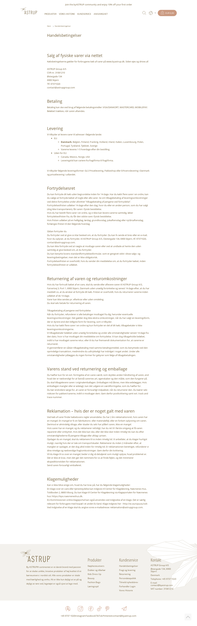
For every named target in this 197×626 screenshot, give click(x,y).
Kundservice (84, 14)
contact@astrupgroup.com (61, 87)
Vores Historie (67, 14)
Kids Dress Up (94, 574)
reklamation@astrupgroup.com (126, 507)
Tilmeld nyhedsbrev (128, 582)
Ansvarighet (101, 14)
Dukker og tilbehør (97, 570)
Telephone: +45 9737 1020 (163, 579)
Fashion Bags (94, 582)
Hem (49, 26)
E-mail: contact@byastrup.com (162, 584)
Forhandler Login (127, 586)
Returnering (125, 574)
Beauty (91, 578)
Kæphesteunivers (96, 565)
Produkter (50, 14)
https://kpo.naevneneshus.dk (67, 496)
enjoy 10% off (109, 4)
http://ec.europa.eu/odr (135, 503)
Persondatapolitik (127, 578)
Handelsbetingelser (63, 26)
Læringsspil (93, 586)
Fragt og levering (127, 570)
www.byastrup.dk (115, 61)
